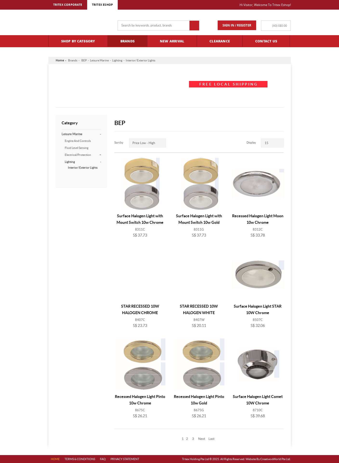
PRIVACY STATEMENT (125, 459)
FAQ (103, 459)
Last (212, 439)
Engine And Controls (78, 140)
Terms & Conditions (80, 459)
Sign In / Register (236, 25)
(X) (279, 25)
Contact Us (266, 41)
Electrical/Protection (83, 154)
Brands (127, 41)
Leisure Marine (99, 60)
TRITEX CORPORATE (67, 5)
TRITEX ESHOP (102, 5)
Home (60, 60)
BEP (84, 60)
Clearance (219, 41)
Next (201, 439)
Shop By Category (78, 41)
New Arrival (172, 41)
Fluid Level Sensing (76, 147)
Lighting (117, 60)
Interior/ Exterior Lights (140, 60)
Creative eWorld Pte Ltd (275, 459)
